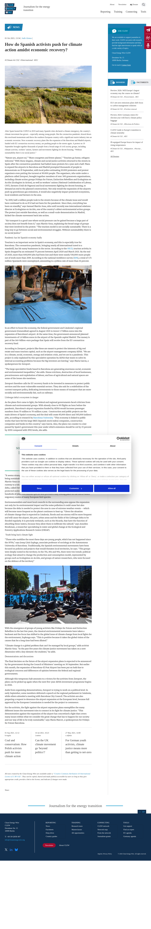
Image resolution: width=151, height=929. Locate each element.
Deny (39, 488)
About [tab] (112, 446)
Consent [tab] (38, 446)
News (16, 27)
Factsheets (49, 830)
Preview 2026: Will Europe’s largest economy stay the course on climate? (125, 91)
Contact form (126, 65)
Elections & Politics (132, 124)
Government (129, 97)
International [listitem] (27, 60)
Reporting (105, 11)
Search (143, 5)
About (112, 4)
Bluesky (17, 850)
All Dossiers (114, 156)
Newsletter (122, 4)
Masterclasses (77, 830)
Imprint (100, 854)
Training (118, 11)
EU (137, 97)
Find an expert (128, 830)
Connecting (131, 11)
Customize (75, 488)
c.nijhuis (68, 735)
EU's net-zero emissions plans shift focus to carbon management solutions (126, 104)
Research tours (77, 826)
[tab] (117, 83)
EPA (76, 258)
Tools (143, 11)
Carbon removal (131, 109)
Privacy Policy (107, 854)
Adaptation (129, 149)
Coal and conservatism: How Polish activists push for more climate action (16, 748)
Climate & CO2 (117, 97)
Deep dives (50, 833)
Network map (102, 830)
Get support (127, 826)
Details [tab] (75, 446)
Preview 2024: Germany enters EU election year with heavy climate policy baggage (126, 118)
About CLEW (64, 845)
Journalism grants (104, 836)
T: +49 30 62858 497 (12, 837)
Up (143, 812)
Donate (135, 4)
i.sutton (38, 735)
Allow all (112, 488)
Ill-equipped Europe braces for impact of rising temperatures (126, 143)
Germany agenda (129, 836)
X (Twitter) (7, 850)
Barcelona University (43, 417)
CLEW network (103, 826)
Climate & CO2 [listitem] (12, 60)
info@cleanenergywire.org (15, 840)
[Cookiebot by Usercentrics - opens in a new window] (118, 439)
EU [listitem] (36, 60)
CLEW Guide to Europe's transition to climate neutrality (125, 131)
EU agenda (127, 833)
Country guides (51, 836)
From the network (104, 833)
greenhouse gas (20, 192)
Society (138, 149)
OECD (70, 248)
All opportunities (78, 833)
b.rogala (8, 735)
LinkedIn (12, 850)
